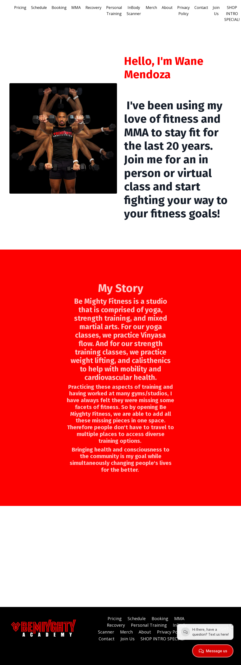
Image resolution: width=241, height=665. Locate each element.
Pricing (20, 7)
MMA (76, 7)
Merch (151, 7)
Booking (59, 7)
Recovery (93, 7)
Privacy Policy (183, 10)
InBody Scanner (134, 10)
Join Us (216, 10)
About (167, 7)
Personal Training (114, 10)
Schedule (39, 7)
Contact (201, 7)
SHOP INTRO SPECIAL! (232, 13)
